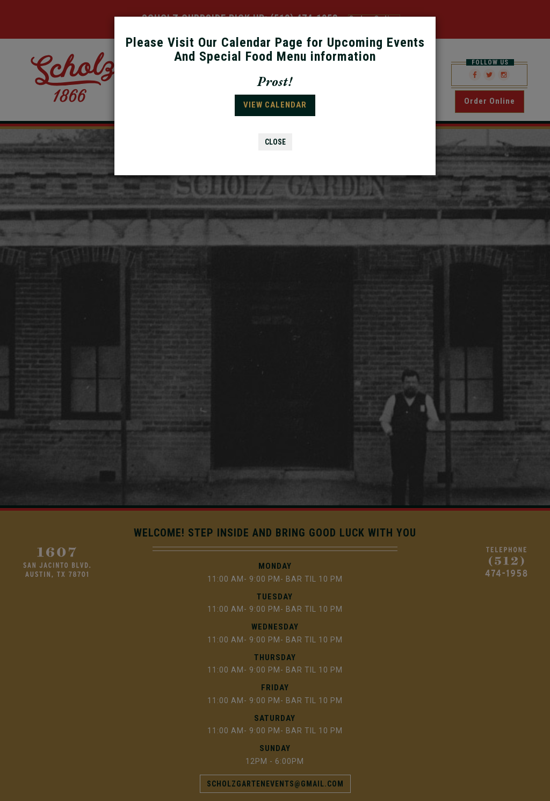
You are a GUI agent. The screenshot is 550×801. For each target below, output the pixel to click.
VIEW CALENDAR (275, 105)
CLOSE (275, 142)
